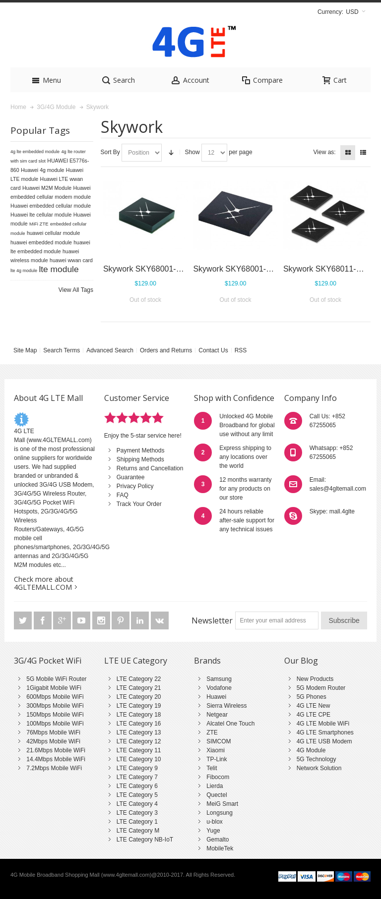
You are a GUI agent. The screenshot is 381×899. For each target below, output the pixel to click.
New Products (315, 678)
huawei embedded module (41, 242)
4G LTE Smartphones (325, 732)
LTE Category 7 (137, 777)
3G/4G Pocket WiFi (47, 660)
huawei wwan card (71, 260)
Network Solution (319, 768)
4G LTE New (313, 705)
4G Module (311, 750)
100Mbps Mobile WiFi (54, 723)
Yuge (213, 830)
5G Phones (311, 696)
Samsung (219, 678)
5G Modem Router (321, 687)
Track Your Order (139, 504)
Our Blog (301, 660)
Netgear (217, 714)
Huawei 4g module (42, 170)
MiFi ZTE (39, 223)
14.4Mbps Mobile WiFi (55, 759)
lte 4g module (23, 270)
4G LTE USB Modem (324, 741)
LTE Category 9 (137, 768)
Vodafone (219, 687)
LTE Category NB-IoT (145, 839)
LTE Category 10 (139, 759)
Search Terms (61, 350)
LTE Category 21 (139, 687)
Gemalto (217, 839)
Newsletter (212, 620)
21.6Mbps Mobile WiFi (55, 750)
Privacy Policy (135, 486)
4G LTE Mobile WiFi (323, 723)
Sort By (110, 152)
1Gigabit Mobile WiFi (53, 687)
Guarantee (131, 477)
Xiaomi (215, 750)
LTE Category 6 (137, 786)
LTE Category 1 (137, 821)
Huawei (216, 696)
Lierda (214, 786)
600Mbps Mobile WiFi (54, 696)
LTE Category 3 (137, 812)
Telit (211, 768)
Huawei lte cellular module (40, 215)
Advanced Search (109, 350)
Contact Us (213, 350)
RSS (241, 350)
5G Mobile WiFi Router (56, 678)
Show (192, 152)
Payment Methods (141, 450)
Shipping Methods (140, 459)
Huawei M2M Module (46, 188)
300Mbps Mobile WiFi (54, 705)
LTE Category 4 (137, 803)
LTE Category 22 (139, 678)
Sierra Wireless (226, 705)
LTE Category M (138, 830)
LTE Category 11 (139, 750)
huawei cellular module (53, 233)
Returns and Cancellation (150, 468)
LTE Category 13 (139, 732)
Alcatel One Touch (230, 723)
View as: (325, 152)
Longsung (219, 812)
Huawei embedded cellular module (50, 206)
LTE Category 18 (139, 714)
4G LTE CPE (313, 714)
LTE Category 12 (139, 741)
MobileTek (219, 848)
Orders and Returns (166, 350)
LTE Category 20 (139, 696)
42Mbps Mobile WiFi (53, 741)
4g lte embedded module (35, 151)
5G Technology (316, 759)
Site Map (25, 350)
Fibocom (217, 777)
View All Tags (76, 289)
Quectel (216, 794)
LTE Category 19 (139, 705)
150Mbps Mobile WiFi (54, 714)
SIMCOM (218, 741)
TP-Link (216, 759)
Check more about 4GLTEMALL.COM (43, 583)
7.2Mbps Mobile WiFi (54, 768)
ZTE (212, 732)
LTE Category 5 (137, 794)
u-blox (214, 821)
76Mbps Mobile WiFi (53, 732)
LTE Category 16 (139, 723)
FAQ (122, 495)
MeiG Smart (222, 803)
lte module (58, 269)
